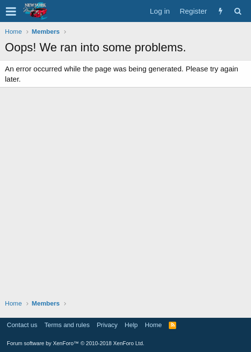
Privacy (107, 325)
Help (131, 325)
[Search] (237, 11)
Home (153, 325)
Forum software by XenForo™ (75, 343)
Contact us (22, 325)
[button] (11, 11)
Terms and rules (67, 325)
